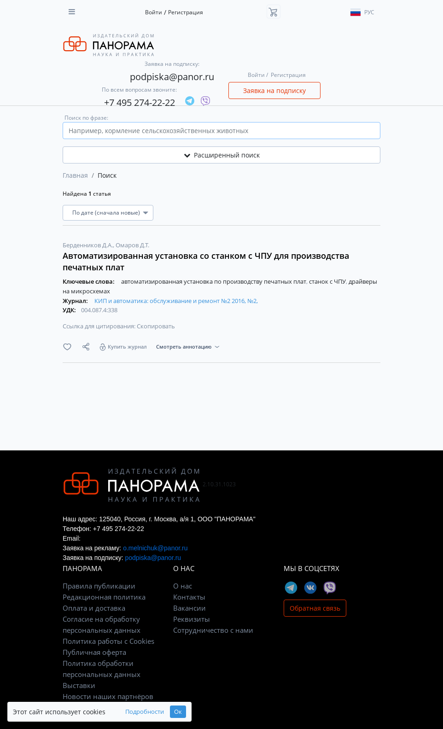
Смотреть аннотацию (183, 346)
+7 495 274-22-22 (139, 102)
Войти (153, 12)
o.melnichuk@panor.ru (155, 548)
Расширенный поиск (222, 155)
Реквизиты (191, 619)
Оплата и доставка (94, 607)
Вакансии (189, 607)
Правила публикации (99, 585)
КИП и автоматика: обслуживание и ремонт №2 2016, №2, (176, 301)
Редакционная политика (104, 596)
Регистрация (185, 12)
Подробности (144, 712)
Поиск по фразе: (86, 118)
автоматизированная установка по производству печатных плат (214, 281)
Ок (178, 712)
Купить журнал (127, 346)
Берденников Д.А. (88, 245)
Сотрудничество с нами (213, 630)
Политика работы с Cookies (108, 641)
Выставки (79, 685)
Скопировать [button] (156, 326)
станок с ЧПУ (328, 281)
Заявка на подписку (274, 90)
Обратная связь (315, 608)
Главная (75, 175)
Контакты (189, 596)
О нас (182, 585)
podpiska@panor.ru (172, 76)
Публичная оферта (94, 652)
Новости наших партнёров (108, 696)
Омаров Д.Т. (132, 245)
